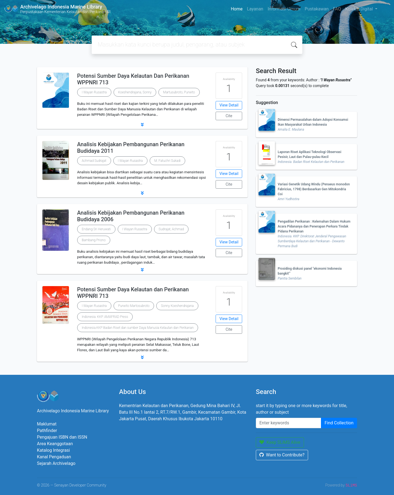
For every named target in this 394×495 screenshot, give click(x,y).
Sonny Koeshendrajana (177, 306)
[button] (142, 124)
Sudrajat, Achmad (171, 229)
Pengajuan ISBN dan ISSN (62, 437)
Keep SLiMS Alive (279, 442)
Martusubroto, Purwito (179, 92)
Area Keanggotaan (55, 443)
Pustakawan (317, 8)
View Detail (228, 105)
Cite (228, 116)
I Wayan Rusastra (94, 92)
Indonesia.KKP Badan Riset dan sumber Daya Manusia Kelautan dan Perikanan (138, 328)
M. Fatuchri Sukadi (167, 161)
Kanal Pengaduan (54, 456)
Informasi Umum (284, 8)
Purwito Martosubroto (133, 306)
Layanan (255, 8)
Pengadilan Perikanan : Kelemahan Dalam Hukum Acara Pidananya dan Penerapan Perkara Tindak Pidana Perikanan (314, 226)
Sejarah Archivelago (56, 463)
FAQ (337, 8)
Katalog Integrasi (53, 450)
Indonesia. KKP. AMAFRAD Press (105, 317)
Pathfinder (47, 430)
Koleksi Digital (359, 8)
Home (236, 8)
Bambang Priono (94, 240)
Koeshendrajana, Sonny (135, 92)
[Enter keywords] (288, 423)
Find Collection (339, 422)
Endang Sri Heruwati (96, 229)
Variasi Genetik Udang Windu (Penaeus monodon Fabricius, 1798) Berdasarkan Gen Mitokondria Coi (314, 189)
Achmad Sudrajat (94, 161)
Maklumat (46, 424)
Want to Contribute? (282, 454)
